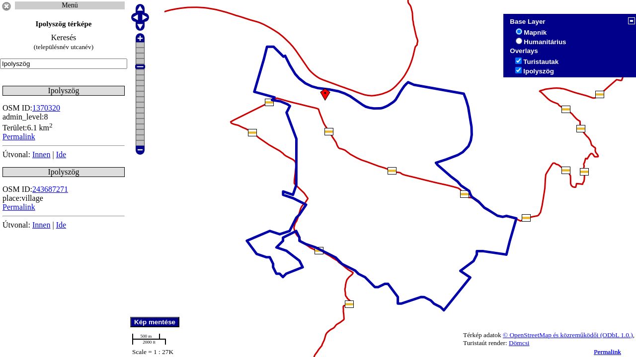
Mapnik (535, 32)
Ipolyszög (538, 71)
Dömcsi (519, 343)
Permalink (607, 352)
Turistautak (540, 61)
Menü (70, 5)
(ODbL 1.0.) (616, 335)
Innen (41, 154)
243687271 (50, 189)
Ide (61, 154)
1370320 (46, 108)
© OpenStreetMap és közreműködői (551, 335)
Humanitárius (545, 42)
